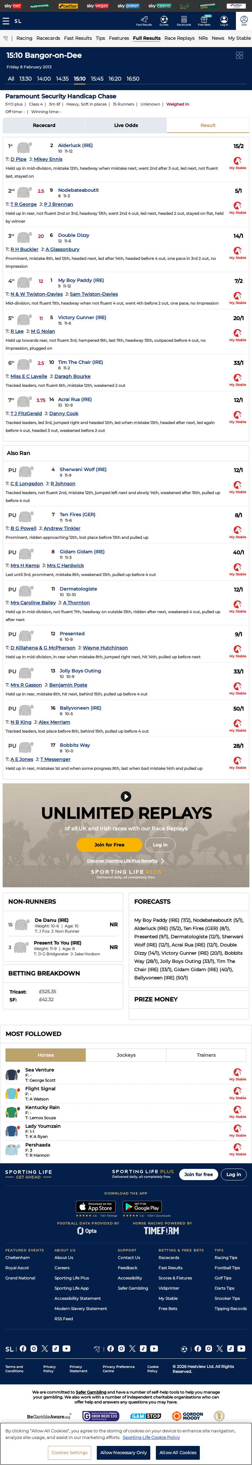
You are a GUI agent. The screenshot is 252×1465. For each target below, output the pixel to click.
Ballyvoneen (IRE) (80, 708)
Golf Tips (223, 1278)
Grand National (20, 1278)
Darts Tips (224, 1288)
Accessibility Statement (77, 1298)
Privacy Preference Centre (119, 1369)
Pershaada (37, 1145)
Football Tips (227, 1267)
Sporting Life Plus (71, 1278)
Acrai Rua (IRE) (75, 399)
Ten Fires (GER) (77, 515)
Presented (72, 634)
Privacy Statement (78, 1369)
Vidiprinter (168, 1288)
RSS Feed (63, 1318)
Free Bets (167, 1308)
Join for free (198, 1174)
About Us (63, 1257)
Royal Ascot (17, 1267)
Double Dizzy (73, 235)
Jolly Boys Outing (80, 671)
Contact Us (129, 1257)
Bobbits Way (75, 745)
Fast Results (170, 1267)
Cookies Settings (70, 1455)
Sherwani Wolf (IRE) (83, 469)
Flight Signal (40, 1089)
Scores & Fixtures (175, 1278)
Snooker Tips (227, 1298)
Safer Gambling (133, 1288)
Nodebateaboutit (78, 190)
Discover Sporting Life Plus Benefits (125, 861)
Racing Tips (226, 1257)
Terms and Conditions (14, 1369)
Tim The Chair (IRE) (80, 362)
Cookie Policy (152, 1369)
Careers (62, 1267)
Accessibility (130, 1278)
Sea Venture (39, 1070)
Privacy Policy (49, 1369)
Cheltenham (17, 1257)
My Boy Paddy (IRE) (81, 280)
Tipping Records (231, 1308)
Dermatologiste (78, 589)
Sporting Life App (71, 1288)
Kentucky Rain (42, 1107)
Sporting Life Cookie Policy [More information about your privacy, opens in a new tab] (151, 1440)
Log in (160, 845)
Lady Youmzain (43, 1126)
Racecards (168, 1257)
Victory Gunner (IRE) (82, 317)
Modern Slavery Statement (80, 1308)
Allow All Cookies (177, 1455)
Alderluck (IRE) (75, 145)
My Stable (168, 1298)
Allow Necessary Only (123, 1455)
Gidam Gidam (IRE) (82, 552)
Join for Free (109, 845)
